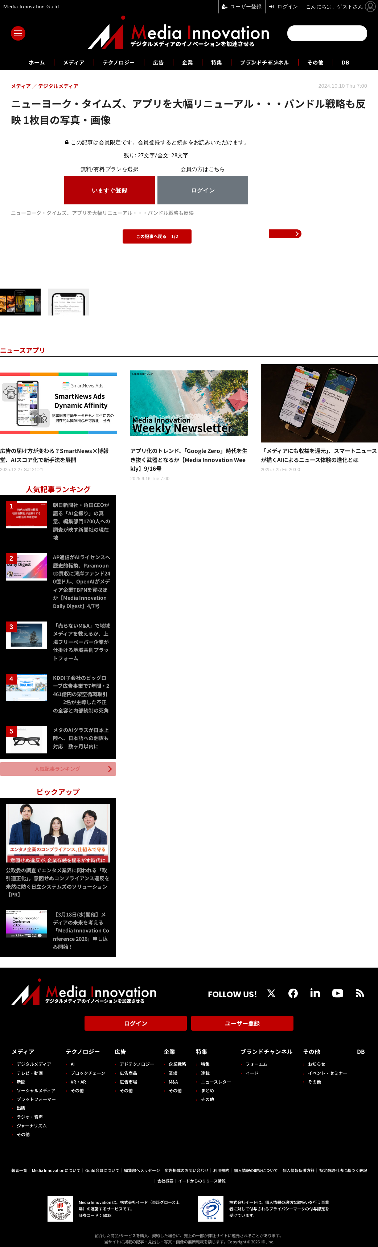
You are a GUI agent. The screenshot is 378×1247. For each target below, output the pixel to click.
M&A (171, 1079)
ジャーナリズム (32, 1122)
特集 (218, 62)
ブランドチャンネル (270, 62)
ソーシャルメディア (36, 1087)
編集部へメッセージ (142, 1167)
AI (72, 1061)
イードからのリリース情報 (202, 1178)
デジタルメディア (34, 1061)
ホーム (26, 62)
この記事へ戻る (157, 236)
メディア (66, 62)
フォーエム (253, 1061)
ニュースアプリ (25, 350)
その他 (325, 62)
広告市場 (127, 1079)
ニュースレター (213, 1079)
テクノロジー (114, 62)
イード (249, 1070)
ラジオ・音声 (30, 1114)
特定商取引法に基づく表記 (343, 1167)
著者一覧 (19, 1167)
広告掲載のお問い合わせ (187, 1167)
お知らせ (318, 1061)
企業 (187, 62)
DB (357, 62)
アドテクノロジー (136, 1061)
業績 (171, 1070)
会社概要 (165, 1178)
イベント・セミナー (329, 1070)
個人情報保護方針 (299, 1167)
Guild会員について (102, 1167)
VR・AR (77, 1079)
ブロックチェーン (87, 1070)
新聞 (21, 1079)
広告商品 (127, 1070)
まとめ (204, 1087)
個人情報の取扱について (256, 1167)
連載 (202, 1070)
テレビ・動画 (30, 1070)
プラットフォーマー (36, 1096)
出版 (21, 1105)
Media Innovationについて (56, 1167)
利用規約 (221, 1167)
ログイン (135, 1022)
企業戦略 (176, 1061)
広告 (157, 62)
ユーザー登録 (242, 1022)
